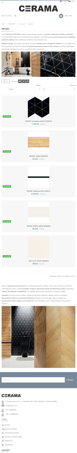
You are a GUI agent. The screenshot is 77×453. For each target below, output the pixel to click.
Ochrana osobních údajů (13, 437)
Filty (5, 81)
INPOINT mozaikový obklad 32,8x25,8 (38, 121)
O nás (4, 419)
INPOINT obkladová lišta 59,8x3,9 (38, 191)
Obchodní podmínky (12, 433)
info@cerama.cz (11, 406)
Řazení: (38, 85)
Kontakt (7, 425)
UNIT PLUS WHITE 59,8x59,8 (39, 261)
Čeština (72, 1)
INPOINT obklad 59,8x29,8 (38, 156)
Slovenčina (64, 1)
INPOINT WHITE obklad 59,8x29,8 (38, 226)
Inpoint (31, 24)
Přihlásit (70, 380)
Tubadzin (22, 24)
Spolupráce (9, 445)
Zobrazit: (72, 85)
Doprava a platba (10, 429)
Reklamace (9, 441)
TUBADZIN (11, 24)
